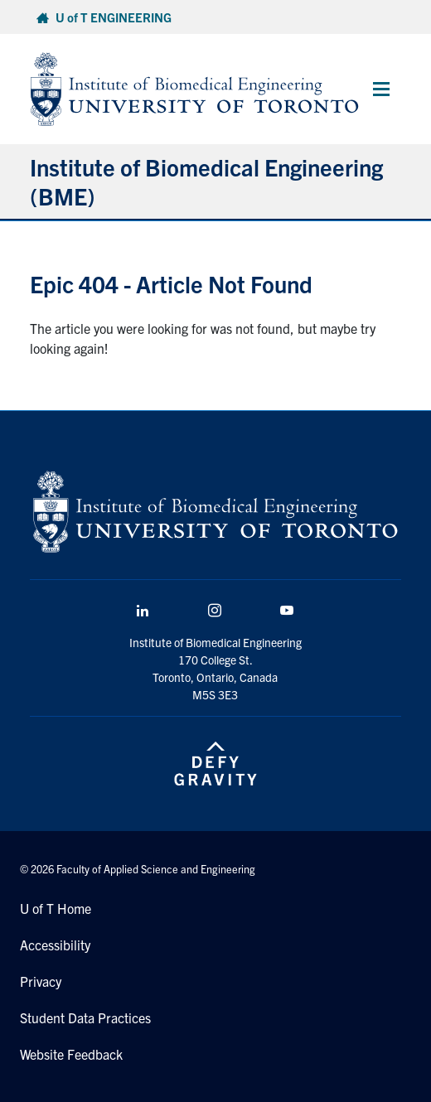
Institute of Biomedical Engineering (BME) (206, 181)
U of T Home (55, 908)
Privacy (40, 981)
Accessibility (55, 944)
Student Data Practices (85, 1017)
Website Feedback (71, 1054)
